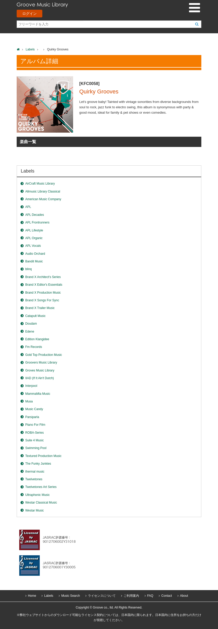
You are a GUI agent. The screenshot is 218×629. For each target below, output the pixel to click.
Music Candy (34, 409)
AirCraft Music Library (40, 183)
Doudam (31, 323)
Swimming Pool (35, 448)
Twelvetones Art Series (40, 487)
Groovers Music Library (41, 362)
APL (28, 207)
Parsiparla (32, 417)
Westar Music (34, 510)
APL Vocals (33, 246)
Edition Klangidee (37, 339)
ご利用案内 (131, 596)
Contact (166, 596)
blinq (28, 269)
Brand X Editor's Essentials (43, 284)
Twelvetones (33, 479)
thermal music (34, 471)
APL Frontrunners (37, 222)
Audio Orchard (35, 253)
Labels (30, 49)
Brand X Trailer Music (40, 308)
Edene (29, 331)
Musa (29, 401)
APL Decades (34, 215)
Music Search (70, 596)
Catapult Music (35, 316)
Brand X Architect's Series (43, 277)
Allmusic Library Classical (42, 191)
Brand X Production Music (43, 292)
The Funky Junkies (38, 463)
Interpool (31, 386)
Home (32, 596)
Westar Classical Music (41, 502)
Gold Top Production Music (43, 355)
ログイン (29, 14)
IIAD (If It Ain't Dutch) (39, 378)
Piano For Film (35, 425)
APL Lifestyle (34, 230)
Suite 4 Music (34, 440)
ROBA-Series (34, 432)
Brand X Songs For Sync (42, 300)
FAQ (150, 596)
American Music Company (43, 199)
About (184, 596)
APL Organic (34, 238)
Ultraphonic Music (37, 495)
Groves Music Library (39, 370)
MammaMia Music (37, 394)
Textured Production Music (43, 456)
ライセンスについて (102, 596)
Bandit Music (34, 261)
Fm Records (33, 347)
